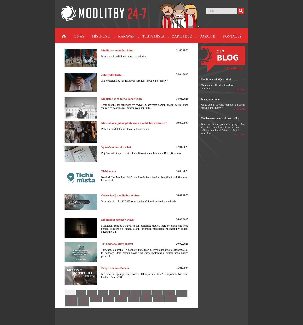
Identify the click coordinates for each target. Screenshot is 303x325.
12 (70, 298)
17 (133, 298)
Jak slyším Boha (111, 74)
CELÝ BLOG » (234, 68)
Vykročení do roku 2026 (116, 147)
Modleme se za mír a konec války (121, 98)
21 (70, 303)
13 (83, 298)
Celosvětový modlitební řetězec (120, 195)
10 (169, 294)
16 (121, 298)
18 (146, 298)
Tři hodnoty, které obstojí (117, 243)
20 (171, 298)
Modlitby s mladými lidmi (117, 50)
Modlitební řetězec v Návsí (117, 219)
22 (83, 303)
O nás (79, 36)
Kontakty (232, 36)
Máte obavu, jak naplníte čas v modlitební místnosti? (134, 123)
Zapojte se (182, 36)
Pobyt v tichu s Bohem (115, 268)
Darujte (207, 36)
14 (96, 298)
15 (108, 298)
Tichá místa (153, 36)
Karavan (126, 36)
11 (181, 294)
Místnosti (101, 36)
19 (158, 298)
